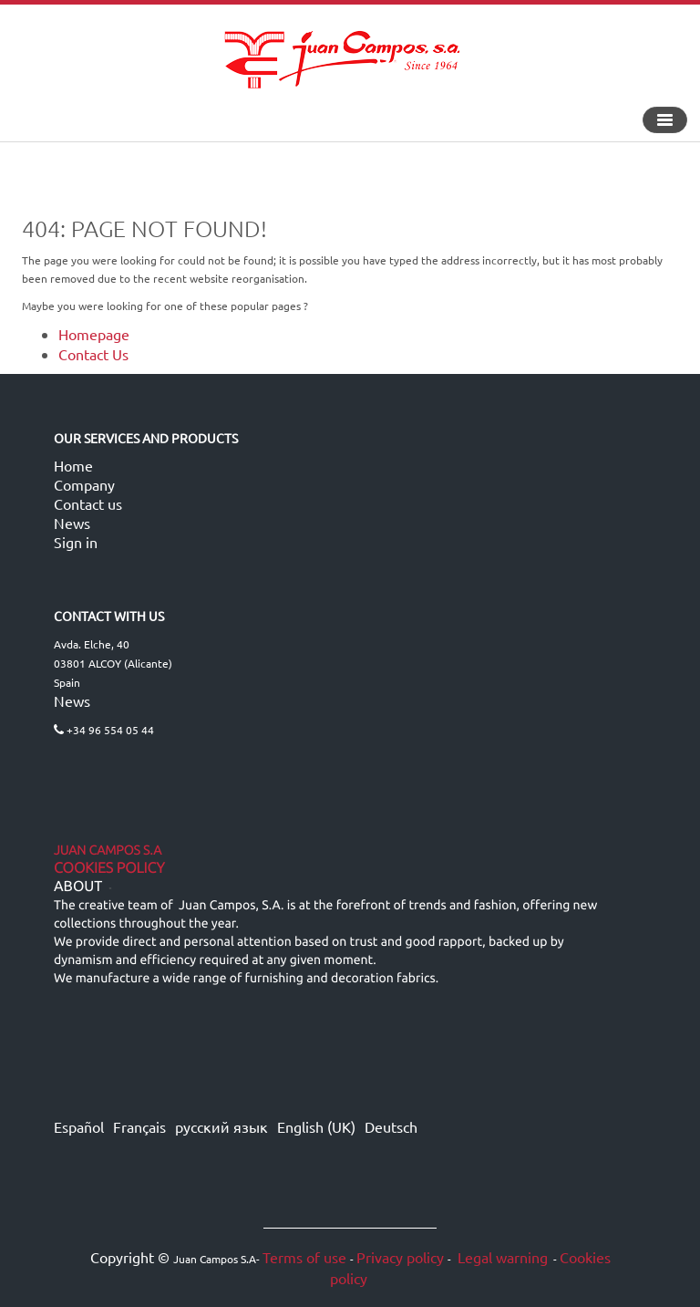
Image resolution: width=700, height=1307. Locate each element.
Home (73, 465)
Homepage (93, 334)
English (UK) (316, 1126)
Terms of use (304, 1257)
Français (139, 1126)
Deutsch (391, 1126)
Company (84, 484)
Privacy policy (400, 1257)
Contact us (88, 503)
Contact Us (93, 354)
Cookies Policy (109, 868)
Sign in (76, 542)
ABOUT (78, 886)
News (72, 522)
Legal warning (501, 1257)
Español (79, 1126)
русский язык (221, 1126)
